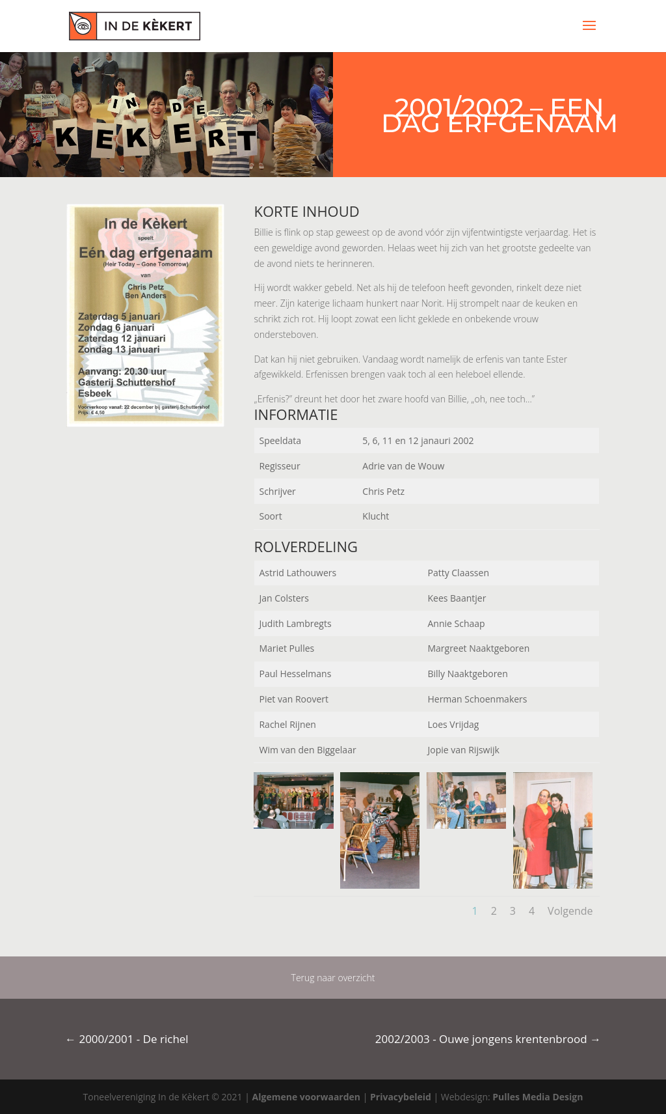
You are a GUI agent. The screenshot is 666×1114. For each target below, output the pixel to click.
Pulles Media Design (537, 1097)
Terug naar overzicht (333, 977)
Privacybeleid (400, 1097)
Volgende (570, 911)
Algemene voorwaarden (306, 1097)
